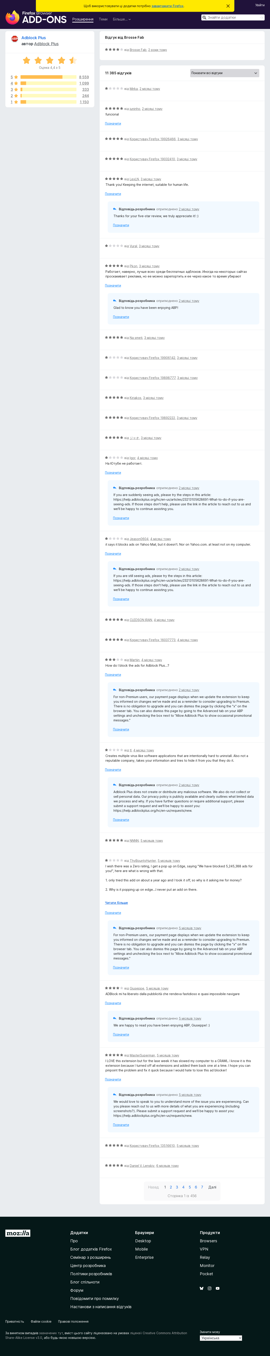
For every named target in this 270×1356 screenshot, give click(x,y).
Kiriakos (135, 398)
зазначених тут (51, 1333)
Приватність (14, 1321)
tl (131, 750)
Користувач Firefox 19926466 (153, 139)
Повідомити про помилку (94, 1298)
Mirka (134, 89)
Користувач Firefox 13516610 (152, 1146)
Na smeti (136, 338)
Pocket (206, 1273)
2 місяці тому (150, 89)
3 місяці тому (187, 139)
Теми (103, 19)
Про (74, 1241)
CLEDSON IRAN (141, 620)
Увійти (260, 5)
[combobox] (233, 17)
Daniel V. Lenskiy (142, 1166)
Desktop (143, 1241)
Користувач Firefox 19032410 (152, 159)
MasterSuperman (142, 1055)
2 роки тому (157, 50)
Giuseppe (137, 988)
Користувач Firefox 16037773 (152, 640)
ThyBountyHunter (143, 860)
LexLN (134, 179)
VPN (204, 1249)
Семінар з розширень (90, 1257)
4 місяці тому (147, 458)
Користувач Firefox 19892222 (152, 418)
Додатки (79, 1232)
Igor (132, 458)
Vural (133, 246)
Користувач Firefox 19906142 (152, 358)
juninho (135, 109)
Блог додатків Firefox (91, 1249)
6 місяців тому (167, 1166)
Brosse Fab (138, 50)
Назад (153, 1187)
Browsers (208, 1241)
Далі (212, 1187)
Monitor (207, 1265)
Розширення (82, 19)
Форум (76, 1290)
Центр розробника (88, 1265)
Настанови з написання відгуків (101, 1306)
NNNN (134, 840)
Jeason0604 (139, 539)
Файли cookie (41, 1321)
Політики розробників (91, 1273)
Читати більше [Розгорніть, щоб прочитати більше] (116, 903)
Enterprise (144, 1257)
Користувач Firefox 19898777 (152, 378)
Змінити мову (210, 1332)
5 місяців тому (151, 840)
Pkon (133, 266)
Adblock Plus (33, 37)
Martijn (135, 660)
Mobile (141, 1249)
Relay (205, 1257)
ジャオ (134, 438)
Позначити (113, 123)
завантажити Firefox (167, 6)
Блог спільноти (84, 1282)
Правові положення (73, 1321)
